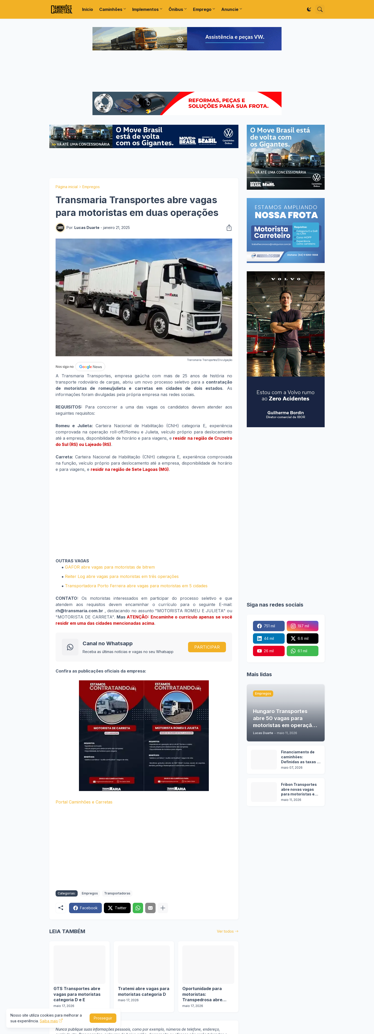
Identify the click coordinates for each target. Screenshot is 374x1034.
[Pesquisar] (320, 9)
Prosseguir (103, 1018)
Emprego (202, 9)
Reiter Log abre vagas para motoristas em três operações (122, 576)
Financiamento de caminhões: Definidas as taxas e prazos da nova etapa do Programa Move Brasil (300, 757)
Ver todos (225, 931)
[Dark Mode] (309, 9)
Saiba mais (49, 1021)
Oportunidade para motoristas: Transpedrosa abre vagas (202, 994)
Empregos (91, 187)
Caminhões (110, 9)
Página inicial (67, 187)
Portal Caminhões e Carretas (84, 802)
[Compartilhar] (227, 227)
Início (87, 9)
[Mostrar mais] (163, 908)
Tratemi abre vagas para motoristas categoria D (143, 991)
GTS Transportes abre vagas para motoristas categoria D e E (77, 994)
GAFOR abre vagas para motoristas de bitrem (110, 567)
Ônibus (176, 9)
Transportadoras (117, 893)
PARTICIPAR (207, 647)
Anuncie (229, 9)
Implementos (145, 9)
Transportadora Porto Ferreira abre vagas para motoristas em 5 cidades (136, 585)
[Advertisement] (187, 71)
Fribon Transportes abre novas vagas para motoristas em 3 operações (299, 789)
